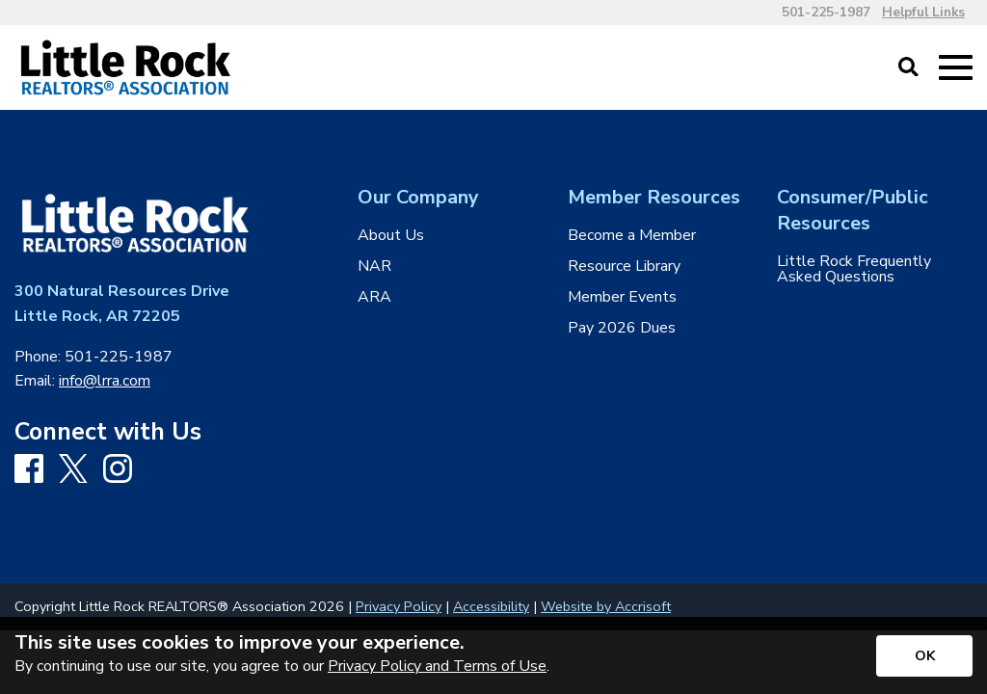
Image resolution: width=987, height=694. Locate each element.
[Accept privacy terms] (924, 656)
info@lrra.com (104, 380)
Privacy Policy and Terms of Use (437, 666)
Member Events (622, 297)
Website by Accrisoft (606, 606)
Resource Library (624, 266)
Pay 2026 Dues (622, 327)
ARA (374, 297)
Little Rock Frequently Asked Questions (854, 269)
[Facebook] (28, 470)
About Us (391, 235)
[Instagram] (117, 470)
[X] (73, 470)
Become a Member (632, 235)
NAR (374, 266)
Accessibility (491, 606)
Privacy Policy (398, 606)
